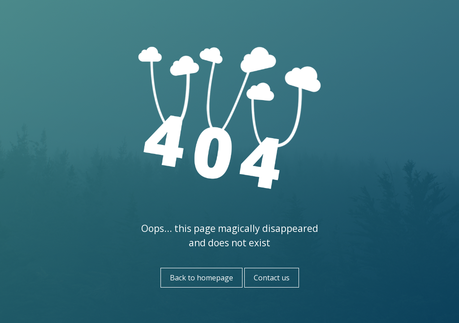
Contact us (272, 278)
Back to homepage (201, 278)
